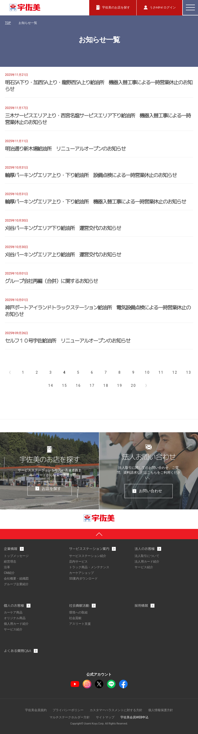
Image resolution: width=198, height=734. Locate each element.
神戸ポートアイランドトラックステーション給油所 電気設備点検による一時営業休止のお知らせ (98, 311)
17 (92, 385)
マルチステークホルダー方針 (70, 717)
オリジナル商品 (15, 618)
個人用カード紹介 (16, 624)
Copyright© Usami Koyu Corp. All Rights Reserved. (99, 723)
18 (106, 385)
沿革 (7, 567)
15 (64, 385)
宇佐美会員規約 (36, 710)
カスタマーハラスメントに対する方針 (116, 710)
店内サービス (78, 561)
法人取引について (147, 556)
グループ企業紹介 (16, 584)
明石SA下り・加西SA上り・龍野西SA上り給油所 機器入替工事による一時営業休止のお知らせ (98, 86)
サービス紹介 (144, 567)
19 (119, 385)
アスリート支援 (80, 624)
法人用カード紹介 (147, 561)
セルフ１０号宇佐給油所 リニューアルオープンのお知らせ (67, 340)
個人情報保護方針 (160, 710)
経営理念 (10, 561)
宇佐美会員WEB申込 (134, 717)
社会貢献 (75, 618)
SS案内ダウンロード (83, 578)
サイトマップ (105, 717)
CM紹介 (9, 573)
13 (188, 372)
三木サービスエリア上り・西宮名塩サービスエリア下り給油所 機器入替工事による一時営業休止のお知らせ (98, 119)
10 (147, 372)
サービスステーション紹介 (87, 556)
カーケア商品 (13, 612)
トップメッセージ (16, 556)
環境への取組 (78, 612)
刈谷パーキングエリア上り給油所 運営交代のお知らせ (63, 254)
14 (50, 385)
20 (133, 385)
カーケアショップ (81, 573)
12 (174, 372)
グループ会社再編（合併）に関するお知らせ (51, 281)
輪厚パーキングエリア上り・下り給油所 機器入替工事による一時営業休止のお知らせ (95, 201)
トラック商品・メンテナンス (89, 567)
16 (78, 385)
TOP (8, 23)
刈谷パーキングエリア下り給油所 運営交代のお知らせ (63, 228)
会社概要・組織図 (16, 578)
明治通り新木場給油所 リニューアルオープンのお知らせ (65, 148)
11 (161, 372)
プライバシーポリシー (68, 710)
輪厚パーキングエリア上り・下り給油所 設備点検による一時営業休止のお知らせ (91, 175)
